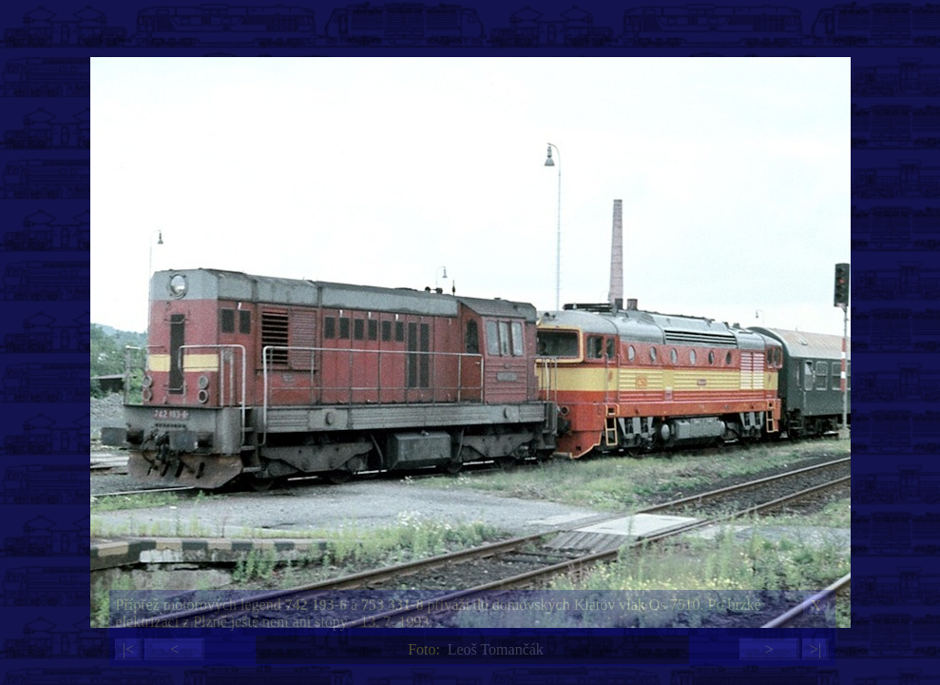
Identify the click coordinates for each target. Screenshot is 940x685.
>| (815, 649)
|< (128, 649)
